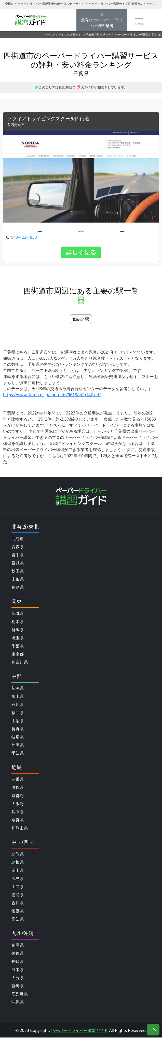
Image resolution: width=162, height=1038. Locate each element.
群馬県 (17, 630)
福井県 (17, 713)
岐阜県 (17, 737)
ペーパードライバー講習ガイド (64, 35)
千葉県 (90, 35)
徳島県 (17, 895)
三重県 (17, 780)
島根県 (17, 863)
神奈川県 (19, 662)
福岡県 (17, 945)
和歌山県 (19, 828)
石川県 (17, 705)
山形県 (17, 579)
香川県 (17, 903)
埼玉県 (17, 638)
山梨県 (17, 721)
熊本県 (17, 970)
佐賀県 (17, 954)
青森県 (17, 547)
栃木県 (17, 622)
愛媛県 (17, 911)
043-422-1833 (24, 237)
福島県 (17, 588)
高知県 (17, 919)
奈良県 (17, 820)
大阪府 (17, 804)
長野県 (17, 729)
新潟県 (17, 688)
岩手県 (17, 555)
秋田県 (17, 571)
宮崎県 (17, 986)
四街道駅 (81, 319)
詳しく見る (81, 253)
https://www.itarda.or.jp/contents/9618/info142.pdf (52, 395)
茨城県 (17, 614)
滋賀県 (17, 788)
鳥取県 (17, 854)
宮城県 (17, 563)
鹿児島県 (19, 994)
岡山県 (17, 871)
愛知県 (17, 753)
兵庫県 (17, 812)
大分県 (17, 978)
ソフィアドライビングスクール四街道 (50, 119)
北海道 (17, 539)
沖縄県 (17, 1002)
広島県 (17, 879)
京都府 (17, 796)
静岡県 (17, 745)
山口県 (17, 887)
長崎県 (17, 962)
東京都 (17, 654)
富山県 (17, 697)
